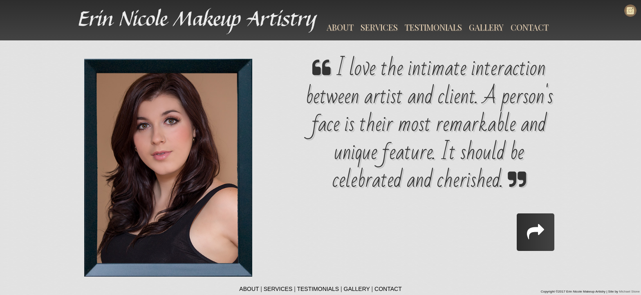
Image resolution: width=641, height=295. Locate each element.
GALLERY (486, 27)
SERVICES (379, 27)
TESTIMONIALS (433, 27)
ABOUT (340, 27)
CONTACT (530, 27)
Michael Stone (629, 291)
